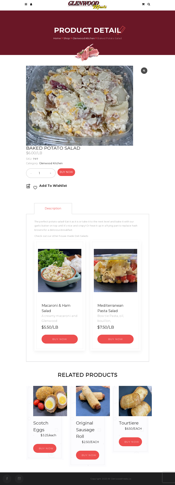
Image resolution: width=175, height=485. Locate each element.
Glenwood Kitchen (84, 38)
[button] (60, 339)
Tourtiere (129, 423)
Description (53, 208)
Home (57, 38)
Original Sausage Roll (85, 429)
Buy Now (66, 172)
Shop (67, 38)
